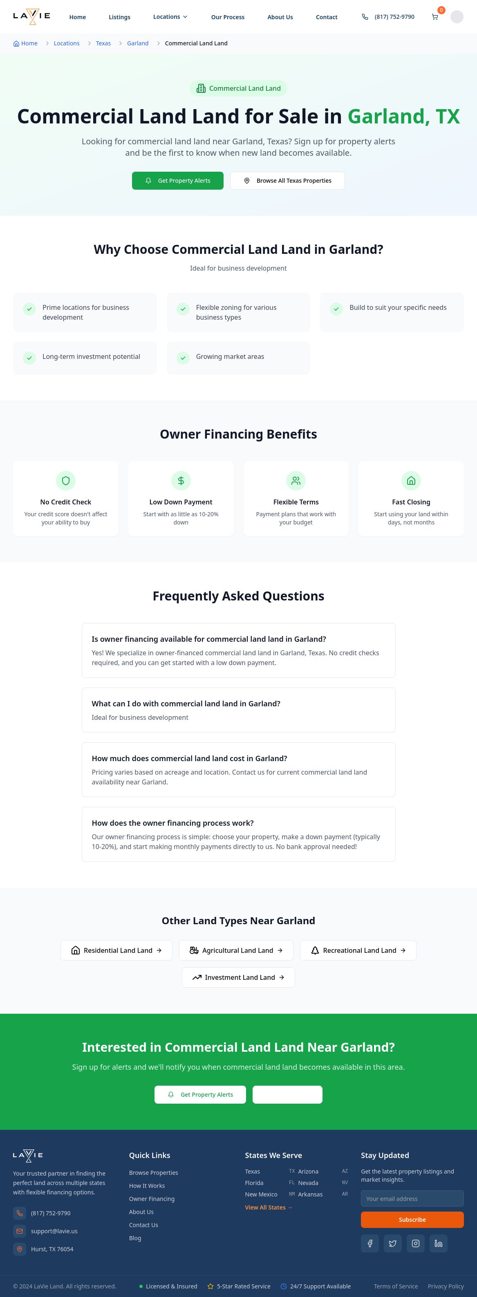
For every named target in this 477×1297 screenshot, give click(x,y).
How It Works (147, 1185)
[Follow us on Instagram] (416, 1243)
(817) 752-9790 (51, 1213)
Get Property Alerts (178, 180)
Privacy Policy (446, 1286)
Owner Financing (152, 1199)
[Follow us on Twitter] (393, 1243)
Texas (103, 43)
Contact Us (287, 1094)
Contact (327, 17)
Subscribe (412, 1219)
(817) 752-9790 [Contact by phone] (388, 16)
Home (77, 17)
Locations (170, 16)
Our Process (228, 17)
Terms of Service (396, 1286)
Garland (138, 43)
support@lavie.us (54, 1231)
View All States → (269, 1207)
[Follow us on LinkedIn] (439, 1243)
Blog (135, 1238)
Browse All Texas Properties (287, 180)
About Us (280, 17)
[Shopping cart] (435, 17)
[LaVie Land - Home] (31, 17)
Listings (119, 17)
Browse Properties (153, 1172)
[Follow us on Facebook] (370, 1243)
